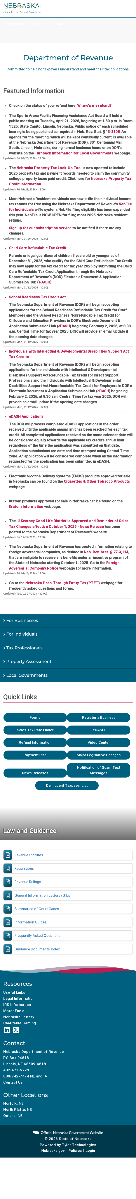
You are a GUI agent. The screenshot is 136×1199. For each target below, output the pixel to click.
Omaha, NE (13, 1115)
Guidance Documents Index (37, 949)
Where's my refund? (94, 106)
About (62, 24)
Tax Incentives (105, 13)
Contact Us (13, 1082)
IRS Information (17, 1004)
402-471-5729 (16, 1070)
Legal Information (19, 998)
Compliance (41, 24)
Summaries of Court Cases (36, 909)
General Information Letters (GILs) (42, 895)
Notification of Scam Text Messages (98, 770)
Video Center (99, 742)
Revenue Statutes (28, 855)
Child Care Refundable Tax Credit (37, 248)
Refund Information (35, 742)
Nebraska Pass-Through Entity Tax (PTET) (63, 583)
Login (90, 1150)
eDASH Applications (26, 416)
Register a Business (98, 717)
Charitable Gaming (72, 13)
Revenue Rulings (27, 882)
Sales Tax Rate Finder (35, 730)
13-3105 (113, 132)
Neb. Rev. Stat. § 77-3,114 (106, 552)
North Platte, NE (17, 1109)
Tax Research (14, 24)
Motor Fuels (41, 13)
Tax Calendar (13, 13)
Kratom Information (26, 507)
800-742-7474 (16, 1076)
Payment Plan (35, 755)
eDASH (44, 282)
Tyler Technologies (79, 1145)
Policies (75, 1150)
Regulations (24, 868)
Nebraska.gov (53, 1150)
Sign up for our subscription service (40, 228)
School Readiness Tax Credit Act (38, 297)
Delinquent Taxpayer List (67, 785)
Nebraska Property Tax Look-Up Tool (49, 168)
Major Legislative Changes (99, 755)
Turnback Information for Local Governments (74, 153)
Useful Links (14, 992)
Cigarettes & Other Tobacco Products (97, 481)
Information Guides (30, 922)
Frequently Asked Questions (37, 935)
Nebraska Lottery (18, 1017)
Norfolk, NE (13, 1103)
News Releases (35, 773)
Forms (35, 717)
